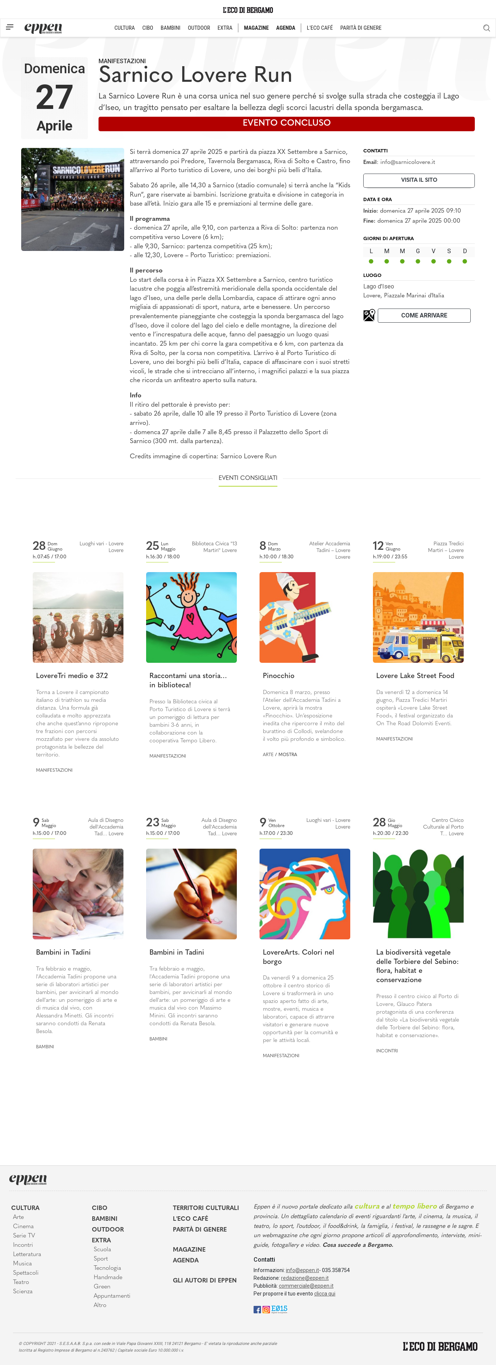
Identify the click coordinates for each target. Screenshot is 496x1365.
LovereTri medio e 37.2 (72, 676)
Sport (101, 1259)
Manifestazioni (122, 61)
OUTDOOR (199, 28)
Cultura (25, 1208)
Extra (101, 1241)
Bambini (45, 1047)
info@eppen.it (302, 1270)
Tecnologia (107, 1268)
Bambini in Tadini (63, 952)
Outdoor (108, 1230)
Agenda (186, 1261)
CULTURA (125, 28)
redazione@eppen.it (305, 1278)
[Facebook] (257, 1309)
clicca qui (324, 1294)
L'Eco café (190, 1219)
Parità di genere (200, 1230)
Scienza (23, 1292)
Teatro (21, 1282)
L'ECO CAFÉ (320, 28)
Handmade (108, 1278)
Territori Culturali (206, 1208)
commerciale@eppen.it (306, 1286)
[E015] (279, 1309)
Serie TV (24, 1236)
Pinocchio (278, 676)
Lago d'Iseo (378, 286)
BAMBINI (170, 28)
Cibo (99, 1208)
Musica (22, 1264)
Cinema (23, 1227)
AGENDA (285, 28)
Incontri (387, 1051)
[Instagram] (266, 1309)
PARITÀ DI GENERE (360, 28)
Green (102, 1287)
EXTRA (225, 28)
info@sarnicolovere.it (407, 162)
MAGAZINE (256, 28)
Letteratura (27, 1255)
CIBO (147, 28)
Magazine (189, 1250)
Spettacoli (26, 1273)
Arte (268, 755)
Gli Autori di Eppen (205, 1281)
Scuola (102, 1250)
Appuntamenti (112, 1296)
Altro (100, 1305)
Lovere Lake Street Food (415, 676)
